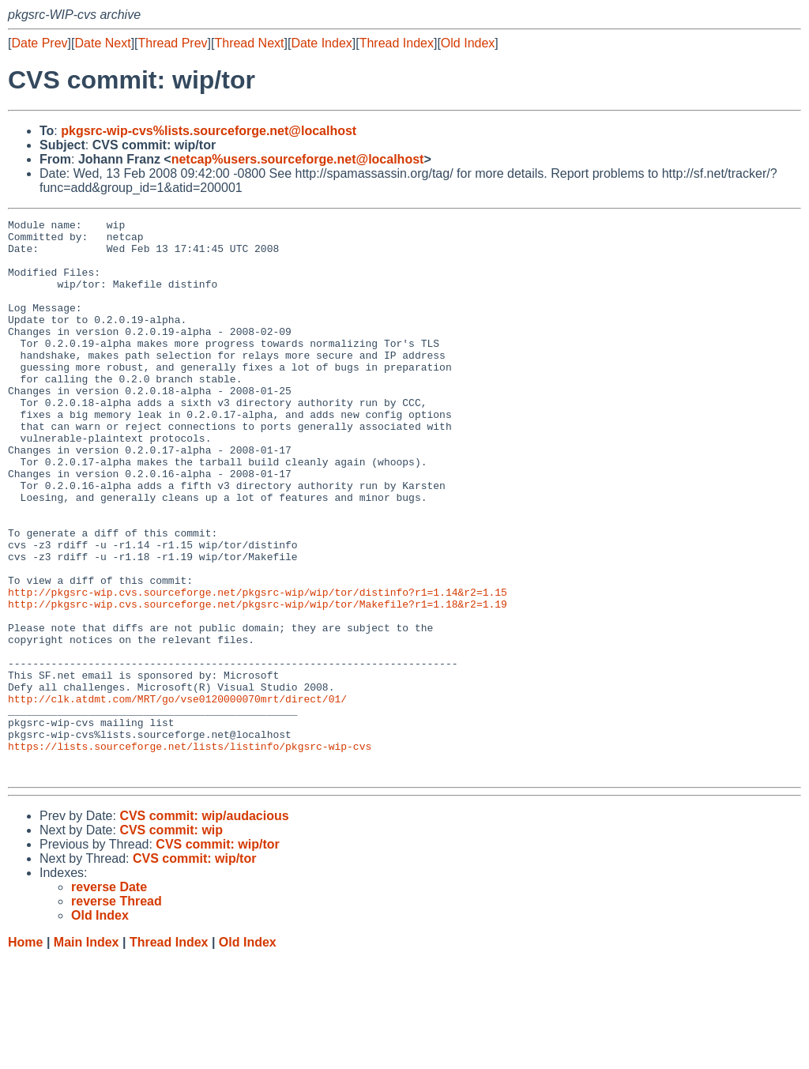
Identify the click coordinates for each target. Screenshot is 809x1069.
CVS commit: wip (171, 941)
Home (25, 1053)
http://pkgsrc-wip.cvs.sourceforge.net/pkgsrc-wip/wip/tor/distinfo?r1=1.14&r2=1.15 (257, 668)
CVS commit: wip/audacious (203, 927)
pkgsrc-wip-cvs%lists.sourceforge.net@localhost (208, 130)
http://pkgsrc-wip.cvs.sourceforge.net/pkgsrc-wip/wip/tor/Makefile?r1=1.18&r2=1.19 (257, 682)
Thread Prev (173, 43)
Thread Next (249, 43)
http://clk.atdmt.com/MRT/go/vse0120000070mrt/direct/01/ (177, 796)
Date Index (321, 43)
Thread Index (396, 43)
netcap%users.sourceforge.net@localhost (297, 159)
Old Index (468, 43)
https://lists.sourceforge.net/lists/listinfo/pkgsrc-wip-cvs (189, 852)
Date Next (102, 43)
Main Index (86, 1053)
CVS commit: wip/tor (217, 955)
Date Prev (39, 43)
